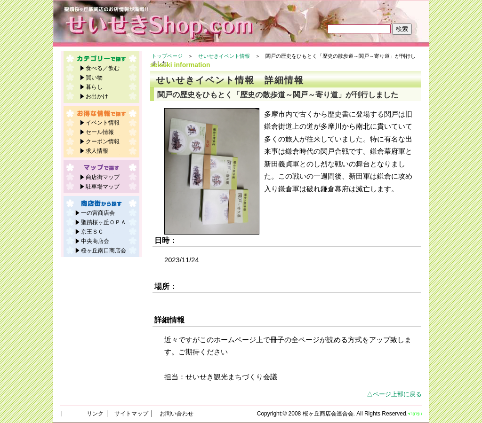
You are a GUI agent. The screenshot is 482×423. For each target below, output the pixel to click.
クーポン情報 (103, 141)
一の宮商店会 (98, 213)
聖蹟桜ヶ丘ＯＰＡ (103, 222)
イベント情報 (103, 122)
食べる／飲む (103, 68)
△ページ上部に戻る (394, 394)
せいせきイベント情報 (224, 56)
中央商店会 (95, 241)
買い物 (94, 77)
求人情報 (97, 151)
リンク (95, 413)
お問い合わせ (176, 413)
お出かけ (97, 96)
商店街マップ (103, 177)
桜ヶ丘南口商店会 (103, 250)
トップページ (167, 56)
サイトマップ (131, 413)
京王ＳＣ (92, 231)
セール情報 (100, 132)
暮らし (94, 87)
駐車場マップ (103, 186)
